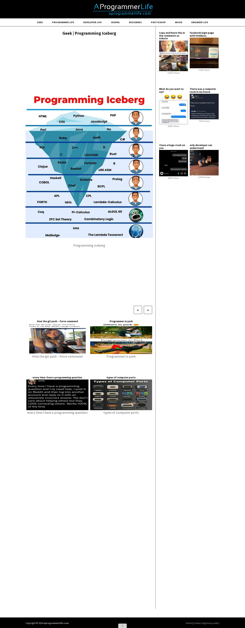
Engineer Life (199, 22)
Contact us (198, 623)
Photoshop (158, 22)
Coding (115, 22)
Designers (135, 22)
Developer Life (92, 22)
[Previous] (138, 310)
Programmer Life (63, 22)
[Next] (148, 310)
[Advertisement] (89, 64)
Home (189, 623)
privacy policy (212, 623)
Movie (178, 22)
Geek (40, 22)
